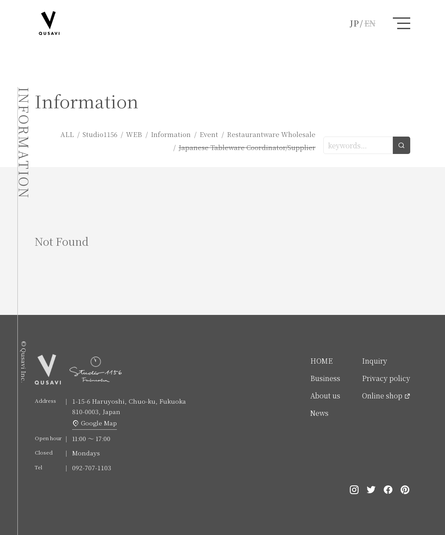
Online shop (382, 396)
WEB (134, 134)
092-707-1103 (91, 467)
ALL (67, 134)
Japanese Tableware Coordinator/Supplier (247, 147)
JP (354, 23)
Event (208, 134)
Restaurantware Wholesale (271, 134)
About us (325, 396)
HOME (321, 361)
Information (171, 134)
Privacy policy (386, 378)
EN (369, 23)
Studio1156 (100, 134)
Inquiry (374, 361)
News (319, 413)
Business (325, 378)
